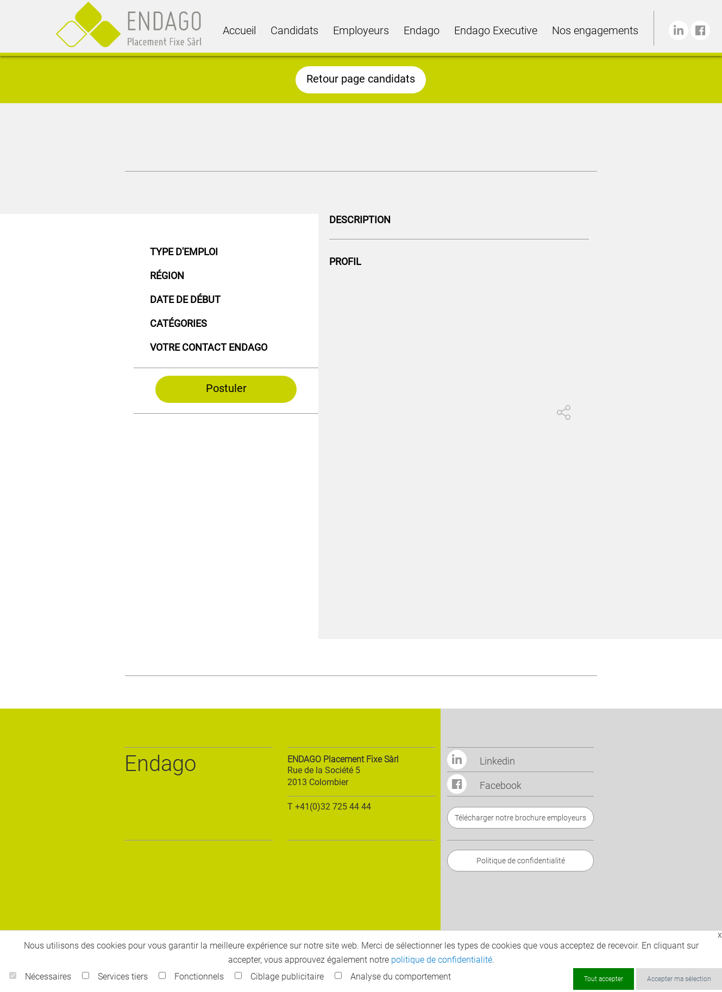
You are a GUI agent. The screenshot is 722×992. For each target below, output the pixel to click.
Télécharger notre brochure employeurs (520, 817)
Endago (422, 30)
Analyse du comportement (400, 976)
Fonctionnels (199, 976)
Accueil (239, 30)
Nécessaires (48, 976)
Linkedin (481, 761)
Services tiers (123, 976)
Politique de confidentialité (520, 860)
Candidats (294, 30)
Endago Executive (495, 30)
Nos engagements (595, 30)
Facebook (484, 785)
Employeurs (361, 30)
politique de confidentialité (441, 960)
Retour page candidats (360, 78)
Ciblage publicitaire (287, 976)
